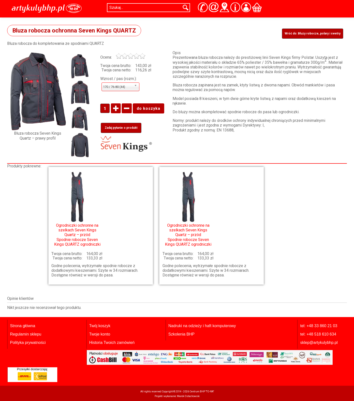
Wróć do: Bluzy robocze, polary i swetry (312, 33)
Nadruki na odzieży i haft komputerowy (202, 326)
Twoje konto (99, 334)
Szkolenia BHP (181, 334)
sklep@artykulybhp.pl (319, 342)
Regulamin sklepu (25, 334)
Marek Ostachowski (188, 396)
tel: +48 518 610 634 (318, 334)
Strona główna (22, 326)
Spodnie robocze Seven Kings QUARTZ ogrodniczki (77, 209)
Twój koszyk (99, 326)
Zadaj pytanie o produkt (121, 127)
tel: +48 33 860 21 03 (318, 326)
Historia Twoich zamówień (112, 342)
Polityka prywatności (28, 342)
